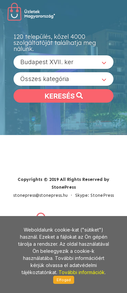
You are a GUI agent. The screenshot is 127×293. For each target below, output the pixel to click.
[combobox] (63, 62)
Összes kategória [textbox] (44, 78)
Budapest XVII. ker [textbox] (46, 61)
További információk (82, 272)
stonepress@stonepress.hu (40, 195)
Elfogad (64, 279)
